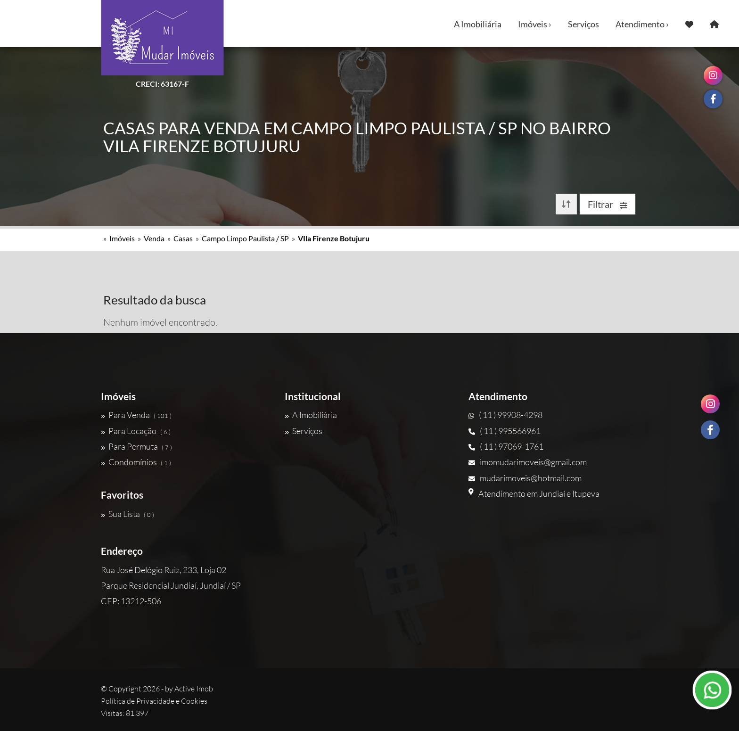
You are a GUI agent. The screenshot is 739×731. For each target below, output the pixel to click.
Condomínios (136, 462)
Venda (154, 238)
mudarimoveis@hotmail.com (525, 478)
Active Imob (193, 688)
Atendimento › (642, 24)
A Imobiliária (477, 24)
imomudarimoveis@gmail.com (527, 462)
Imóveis (122, 238)
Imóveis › (534, 24)
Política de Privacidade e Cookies (154, 701)
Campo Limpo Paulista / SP (245, 238)
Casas (183, 238)
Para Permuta (136, 446)
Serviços (583, 24)
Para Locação (136, 431)
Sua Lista (127, 514)
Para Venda (136, 415)
